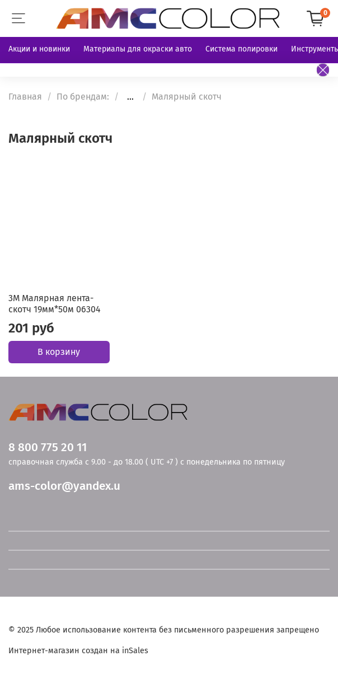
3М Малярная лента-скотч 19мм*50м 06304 (54, 304)
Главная (25, 96)
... (130, 97)
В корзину (58, 351)
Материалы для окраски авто (137, 49)
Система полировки (241, 49)
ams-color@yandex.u (64, 486)
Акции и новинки (39, 49)
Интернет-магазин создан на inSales (78, 650)
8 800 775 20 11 (47, 448)
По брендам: (83, 96)
